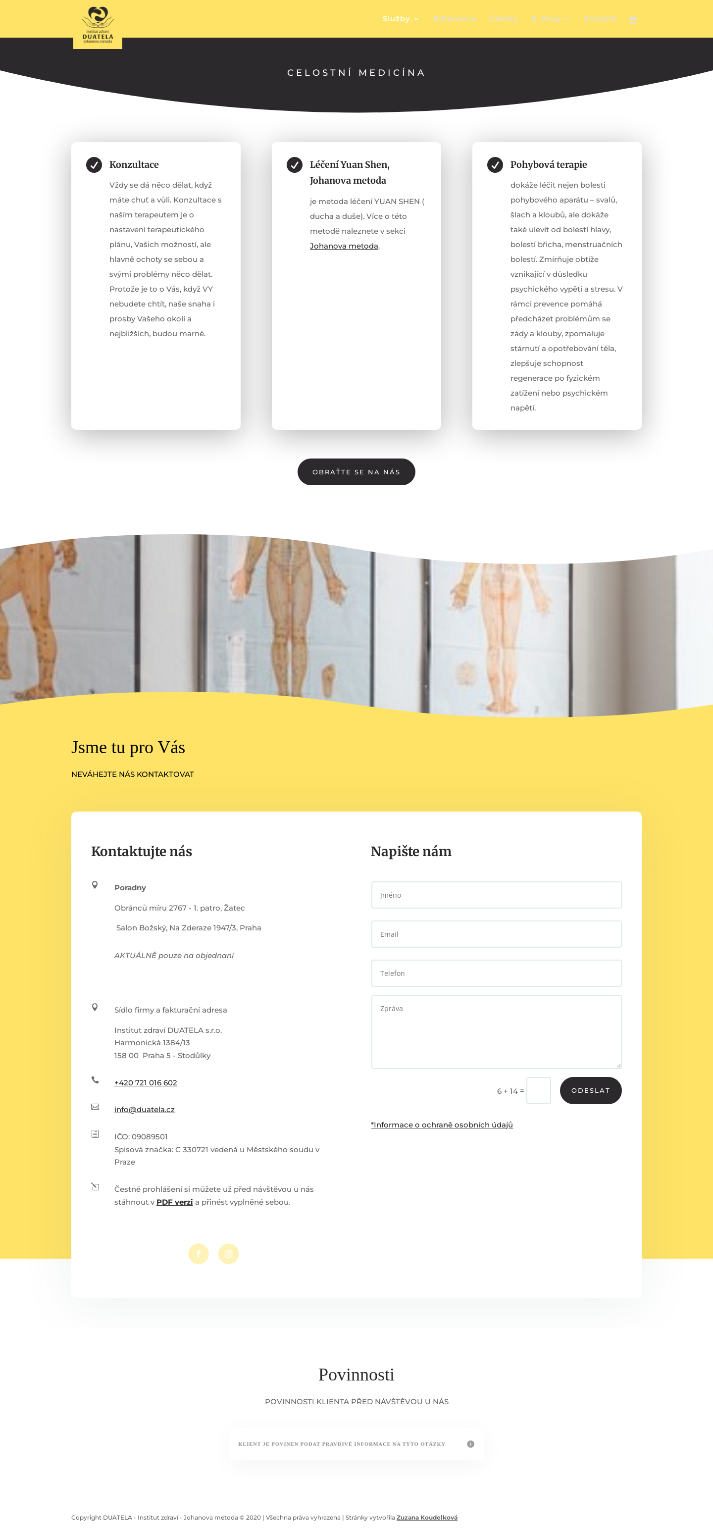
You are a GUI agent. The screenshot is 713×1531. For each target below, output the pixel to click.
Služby (396, 19)
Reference (454, 19)
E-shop (546, 19)
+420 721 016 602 (145, 1082)
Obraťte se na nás (356, 472)
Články (503, 19)
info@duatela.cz (144, 1109)
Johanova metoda (344, 245)
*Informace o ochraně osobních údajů (442, 1124)
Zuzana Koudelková (427, 1517)
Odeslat (591, 1090)
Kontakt (601, 19)
